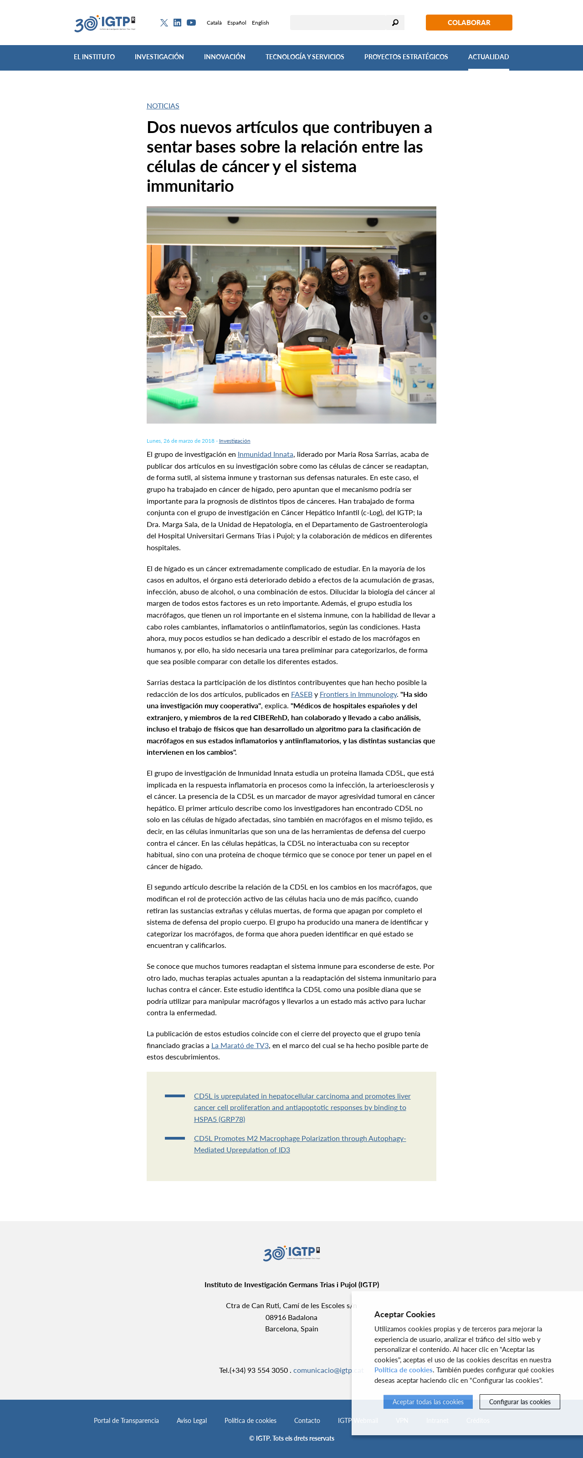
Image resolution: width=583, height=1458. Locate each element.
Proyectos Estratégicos (406, 57)
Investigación (159, 57)
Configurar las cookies (520, 1402)
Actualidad (488, 57)
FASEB (301, 694)
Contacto (307, 1420)
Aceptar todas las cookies (428, 1402)
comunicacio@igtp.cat (328, 1370)
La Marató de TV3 (240, 1045)
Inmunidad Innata (265, 454)
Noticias (163, 105)
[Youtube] (191, 22)
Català (214, 22)
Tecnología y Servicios (305, 57)
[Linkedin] (177, 23)
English (260, 22)
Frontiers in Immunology (358, 694)
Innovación (224, 57)
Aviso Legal (192, 1420)
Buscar (395, 22)
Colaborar (469, 22)
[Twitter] (164, 23)
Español (236, 22)
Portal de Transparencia (126, 1420)
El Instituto (94, 57)
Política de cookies (250, 1420)
